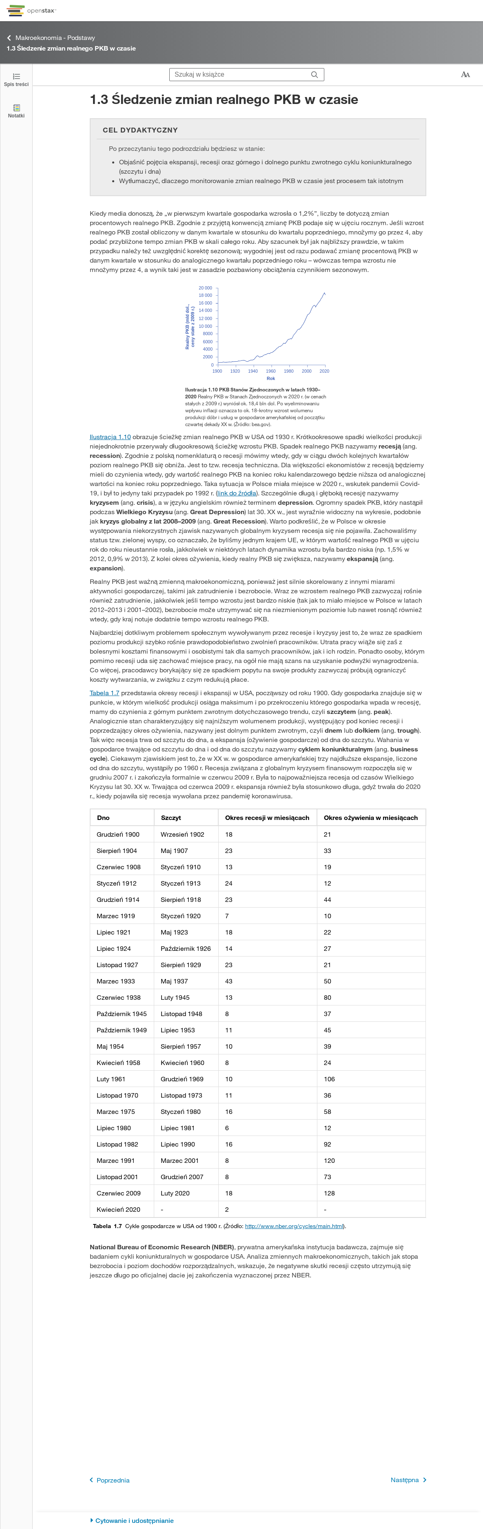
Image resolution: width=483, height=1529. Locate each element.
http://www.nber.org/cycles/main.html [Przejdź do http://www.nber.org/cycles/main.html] (294, 1225)
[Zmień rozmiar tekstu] (465, 74)
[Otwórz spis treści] (16, 79)
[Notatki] (16, 110)
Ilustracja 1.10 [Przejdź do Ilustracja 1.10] (110, 436)
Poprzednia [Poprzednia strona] (108, 1480)
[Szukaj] (315, 74)
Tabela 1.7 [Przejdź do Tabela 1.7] (105, 692)
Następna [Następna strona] (410, 1480)
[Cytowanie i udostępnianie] (258, 1521)
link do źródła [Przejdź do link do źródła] (236, 493)
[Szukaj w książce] (237, 74)
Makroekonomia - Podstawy (51, 38)
